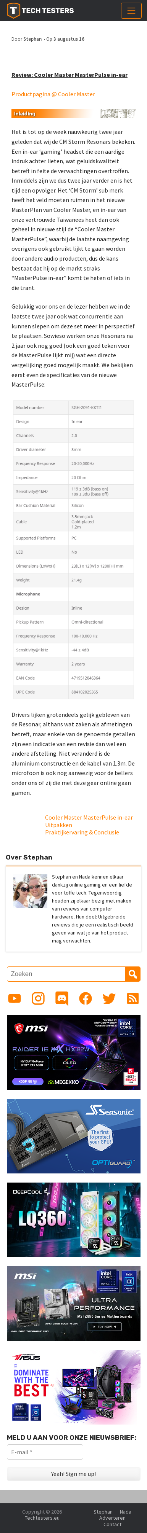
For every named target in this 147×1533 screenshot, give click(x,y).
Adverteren (112, 1517)
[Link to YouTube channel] (14, 998)
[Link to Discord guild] (61, 998)
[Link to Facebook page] (85, 998)
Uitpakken (58, 825)
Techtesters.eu (42, 1517)
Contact (112, 1524)
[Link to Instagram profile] (38, 998)
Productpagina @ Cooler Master (53, 94)
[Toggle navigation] (131, 11)
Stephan (32, 39)
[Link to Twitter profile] (109, 998)
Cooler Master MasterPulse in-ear (89, 817)
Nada (125, 1511)
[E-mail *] (45, 1452)
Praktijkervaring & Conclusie (82, 832)
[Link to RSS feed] (133, 998)
